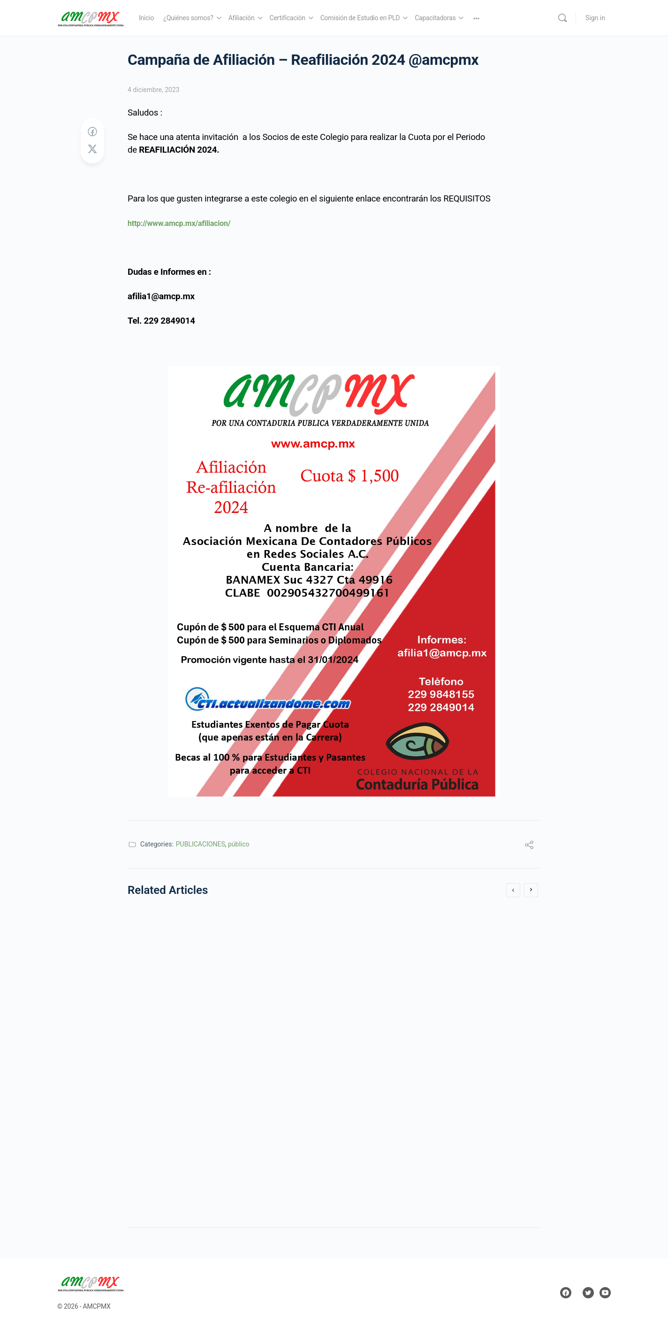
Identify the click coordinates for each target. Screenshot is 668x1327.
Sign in (595, 18)
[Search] (562, 17)
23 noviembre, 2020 (169, 1026)
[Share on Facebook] (92, 132)
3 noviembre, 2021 (378, 1137)
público (239, 844)
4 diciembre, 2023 (154, 89)
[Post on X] (92, 149)
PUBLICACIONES (200, 844)
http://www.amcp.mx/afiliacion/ (179, 223)
